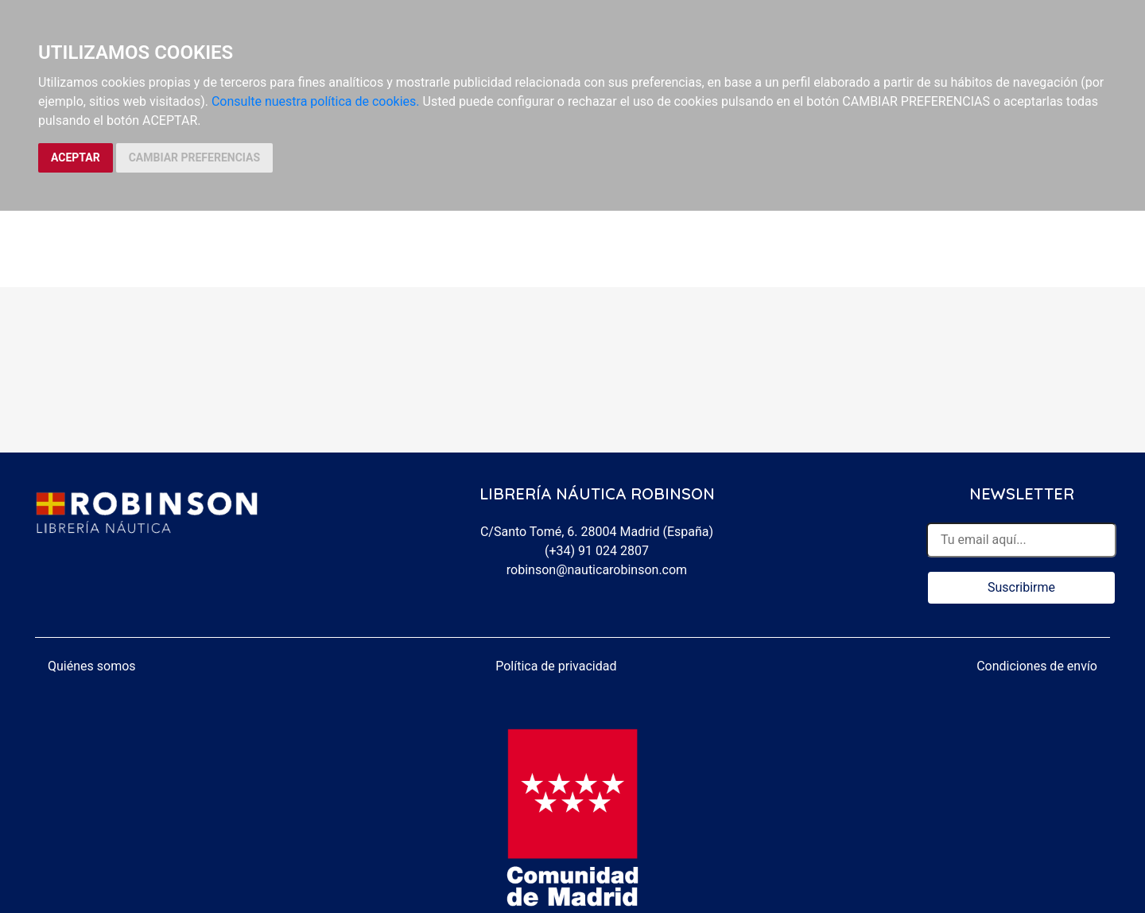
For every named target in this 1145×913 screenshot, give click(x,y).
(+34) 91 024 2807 (597, 550)
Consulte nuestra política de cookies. (316, 101)
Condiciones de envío (1036, 666)
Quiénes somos (92, 666)
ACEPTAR (75, 157)
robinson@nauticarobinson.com (597, 569)
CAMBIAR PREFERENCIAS (194, 157)
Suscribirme (1021, 587)
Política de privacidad (555, 666)
